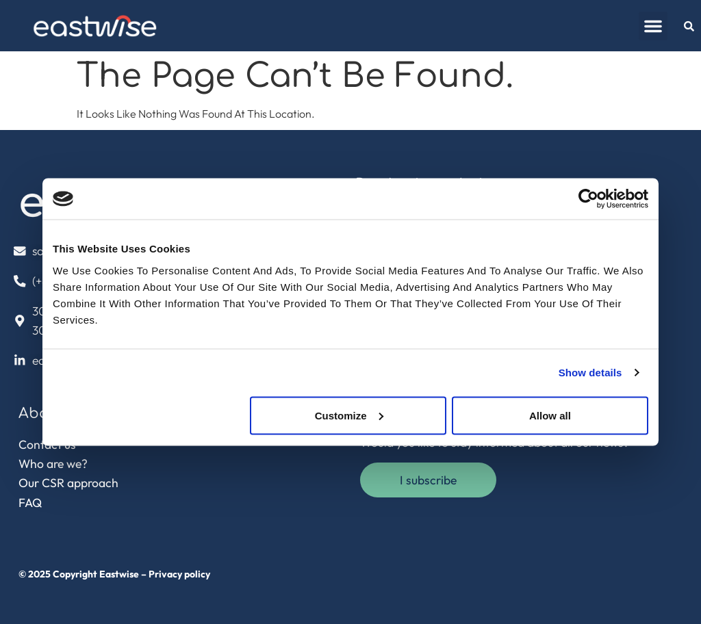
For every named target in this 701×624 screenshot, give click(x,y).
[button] (653, 26)
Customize (349, 415)
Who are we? (53, 463)
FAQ (30, 502)
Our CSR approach (68, 483)
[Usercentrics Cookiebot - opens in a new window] (588, 199)
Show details (590, 372)
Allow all (550, 415)
